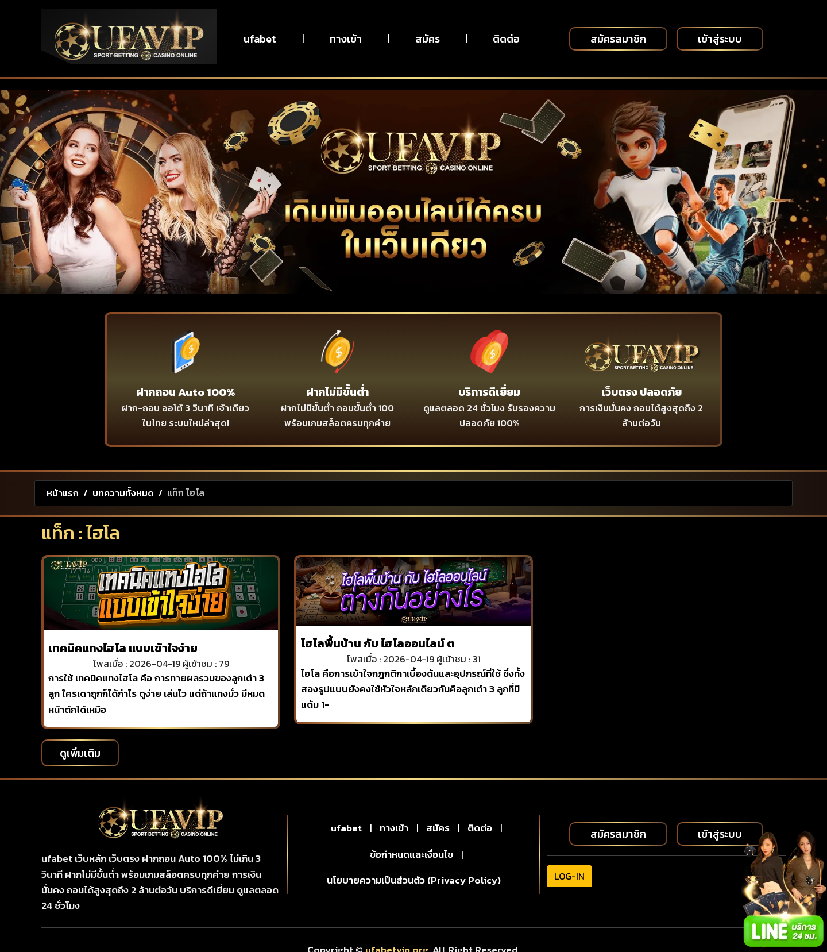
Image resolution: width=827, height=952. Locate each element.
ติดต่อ (506, 39)
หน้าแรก (63, 493)
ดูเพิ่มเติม (80, 753)
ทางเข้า (346, 39)
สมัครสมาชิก (618, 39)
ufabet (260, 39)
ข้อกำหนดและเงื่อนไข (411, 854)
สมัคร (427, 39)
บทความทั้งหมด (123, 493)
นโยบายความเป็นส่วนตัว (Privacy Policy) (414, 880)
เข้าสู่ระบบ (720, 39)
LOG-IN (569, 876)
